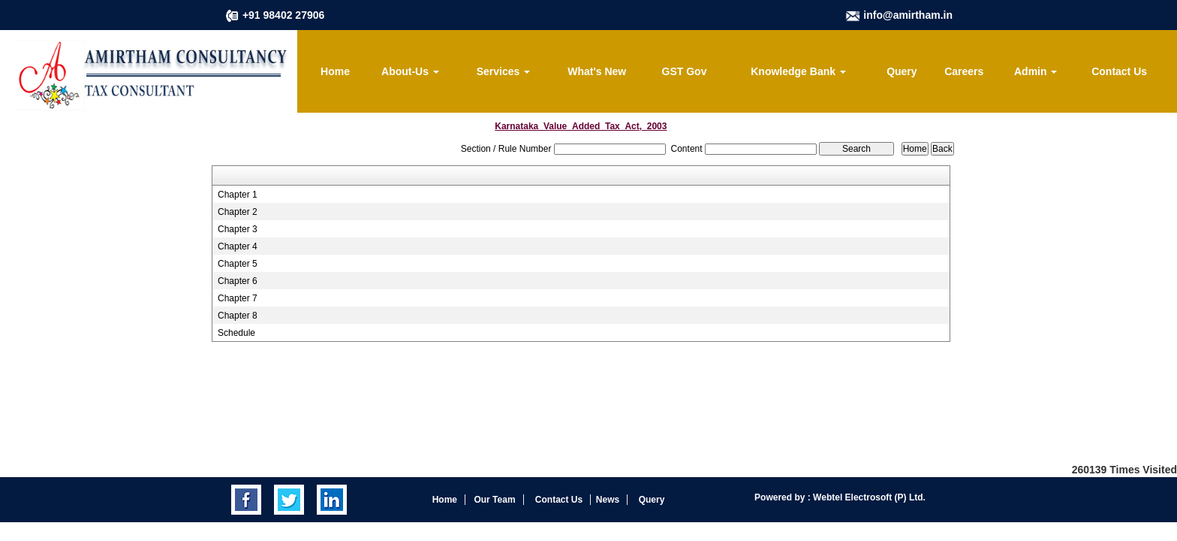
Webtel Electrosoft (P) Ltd (867, 497)
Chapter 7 (237, 298)
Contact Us (1119, 71)
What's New (596, 71)
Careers (963, 71)
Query (902, 71)
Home (335, 71)
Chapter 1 (237, 194)
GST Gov (684, 71)
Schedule (236, 333)
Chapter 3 (237, 229)
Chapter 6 (237, 281)
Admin (1035, 71)
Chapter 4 (237, 246)
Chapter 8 (237, 315)
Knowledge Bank (798, 71)
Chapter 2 (237, 212)
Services (504, 71)
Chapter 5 (237, 263)
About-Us (410, 71)
